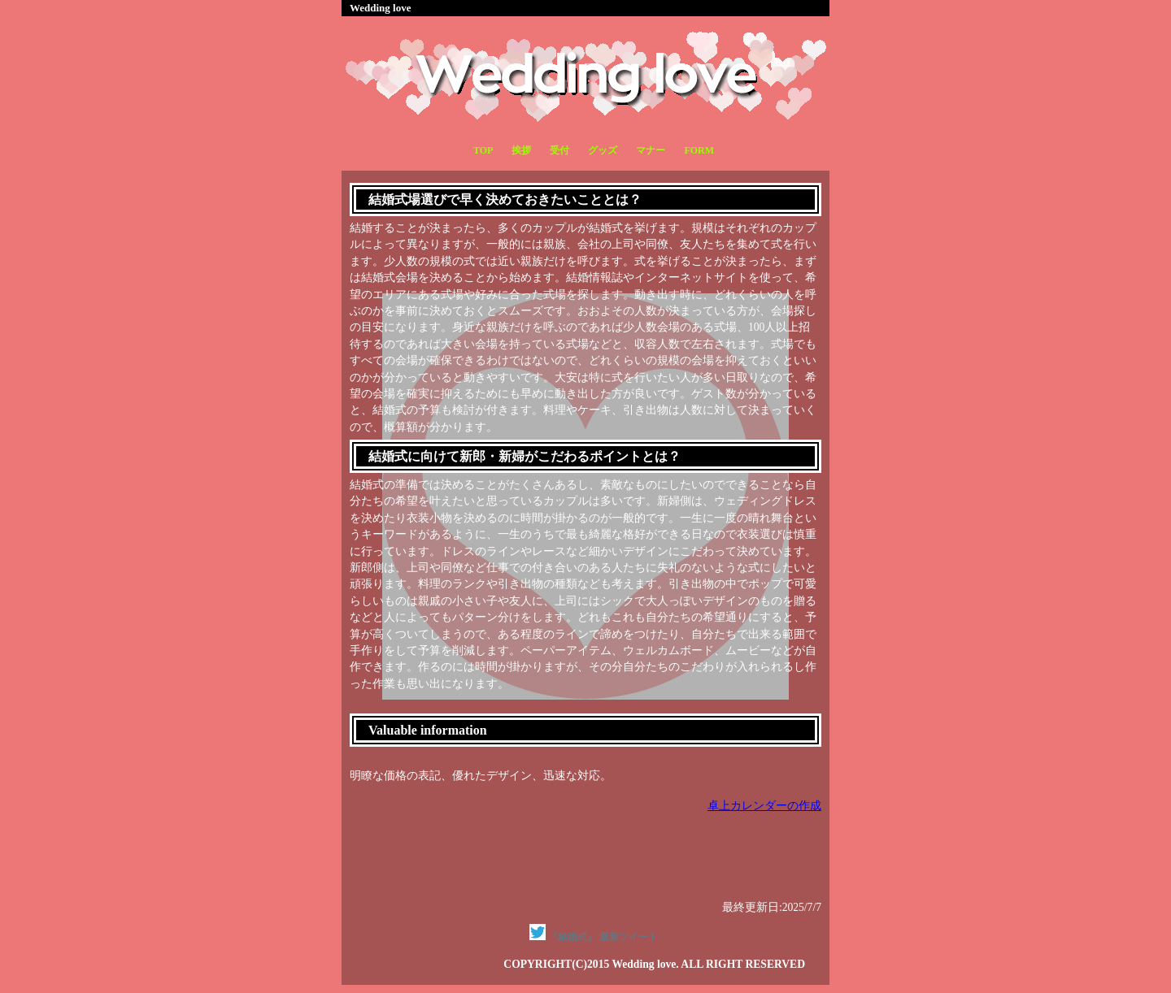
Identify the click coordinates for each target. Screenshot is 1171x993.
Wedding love (380, 8)
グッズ (602, 150)
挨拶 (521, 150)
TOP (483, 150)
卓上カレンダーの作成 (764, 806)
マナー (650, 150)
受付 (559, 150)
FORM (699, 150)
